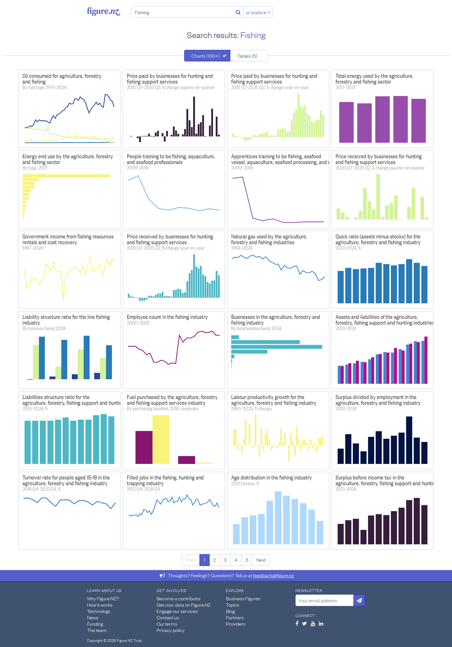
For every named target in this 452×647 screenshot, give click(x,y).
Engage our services (177, 611)
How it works (99, 604)
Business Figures (243, 598)
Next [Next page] (261, 559)
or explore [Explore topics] (258, 12)
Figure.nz (103, 11)
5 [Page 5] (247, 559)
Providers (236, 623)
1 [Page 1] (204, 559)
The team (97, 630)
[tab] (207, 55)
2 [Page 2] (214, 559)
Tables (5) (247, 55)
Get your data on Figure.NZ (184, 604)
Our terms (167, 623)
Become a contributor (179, 598)
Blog (230, 611)
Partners (235, 617)
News (92, 617)
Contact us (168, 617)
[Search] (238, 12)
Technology (98, 611)
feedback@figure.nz (273, 575)
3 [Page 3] (225, 559)
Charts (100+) (205, 55)
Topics (232, 604)
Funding (95, 623)
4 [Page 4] (236, 559)
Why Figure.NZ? (103, 598)
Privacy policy (170, 630)
